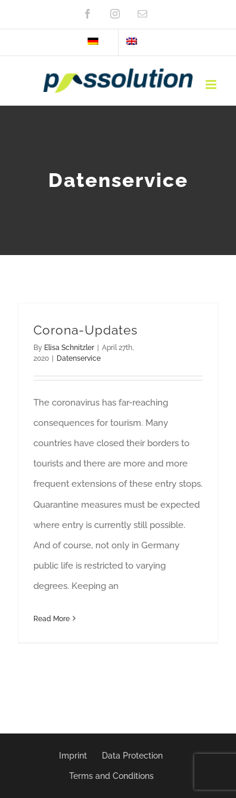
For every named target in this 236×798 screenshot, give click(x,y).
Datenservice (79, 358)
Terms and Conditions (111, 776)
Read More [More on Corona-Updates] (51, 619)
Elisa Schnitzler (69, 347)
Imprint (73, 755)
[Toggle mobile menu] (212, 84)
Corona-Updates (85, 330)
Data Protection (132, 755)
